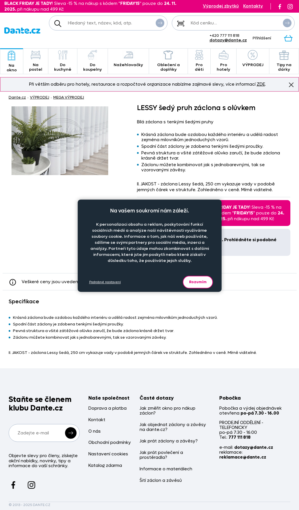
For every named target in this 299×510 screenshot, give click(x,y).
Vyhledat (160, 23)
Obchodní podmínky (109, 442)
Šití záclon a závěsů (161, 480)
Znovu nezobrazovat (291, 84)
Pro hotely (223, 61)
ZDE (261, 84)
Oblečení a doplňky (168, 61)
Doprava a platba (107, 408)
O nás (94, 431)
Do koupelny (92, 61)
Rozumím (198, 281)
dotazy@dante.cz (228, 40)
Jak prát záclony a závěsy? (169, 441)
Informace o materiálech (166, 469)
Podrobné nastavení (105, 282)
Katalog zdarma (105, 465)
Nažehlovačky (128, 59)
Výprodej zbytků (221, 6)
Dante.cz (17, 97)
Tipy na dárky (284, 61)
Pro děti (199, 61)
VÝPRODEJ (252, 59)
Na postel (35, 61)
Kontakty (253, 6)
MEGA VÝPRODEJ (68, 97)
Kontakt (96, 419)
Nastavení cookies (108, 454)
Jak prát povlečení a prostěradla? (161, 455)
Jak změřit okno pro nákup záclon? (167, 411)
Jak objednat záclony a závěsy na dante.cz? (173, 427)
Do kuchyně (62, 61)
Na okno (11, 62)
